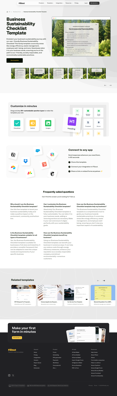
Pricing (76, 3)
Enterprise (36, 368)
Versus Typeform (95, 365)
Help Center (94, 352)
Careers (36, 360)
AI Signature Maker (77, 362)
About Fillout (94, 355)
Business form (17, 11)
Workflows (56, 362)
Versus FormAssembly (97, 375)
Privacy (91, 385)
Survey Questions (76, 365)
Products (42, 3)
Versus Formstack (96, 373)
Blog (35, 365)
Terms (95, 385)
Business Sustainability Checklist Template (35, 11)
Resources (69, 3)
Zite (54, 368)
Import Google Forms (77, 360)
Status (93, 357)
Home (35, 352)
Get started (94, 3)
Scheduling (56, 355)
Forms (54, 352)
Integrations (60, 3)
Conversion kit (57, 365)
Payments (55, 360)
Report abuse (37, 362)
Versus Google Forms (96, 368)
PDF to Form (75, 368)
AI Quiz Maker (75, 352)
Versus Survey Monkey (97, 370)
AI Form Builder (76, 355)
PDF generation (57, 357)
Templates (50, 3)
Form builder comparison (97, 360)
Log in (86, 3)
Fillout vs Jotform (96, 362)
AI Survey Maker (76, 357)
